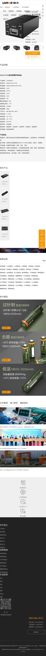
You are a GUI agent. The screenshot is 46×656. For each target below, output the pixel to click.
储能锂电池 (3, 562)
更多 (44, 260)
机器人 (2, 593)
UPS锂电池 (35, 269)
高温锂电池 (36, 279)
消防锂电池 (11, 288)
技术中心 (2, 538)
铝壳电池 (2, 269)
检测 (1, 597)
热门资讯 (14, 403)
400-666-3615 (34, 57)
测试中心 (2, 541)
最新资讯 (24, 403)
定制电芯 (11, 11)
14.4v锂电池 (34, 282)
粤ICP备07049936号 (10, 649)
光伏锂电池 (9, 272)
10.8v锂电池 (26, 275)
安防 (1, 581)
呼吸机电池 (11, 279)
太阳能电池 (11, 275)
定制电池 (19, 11)
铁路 (1, 590)
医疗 (1, 578)
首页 (4, 11)
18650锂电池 (3, 559)
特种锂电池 (40, 272)
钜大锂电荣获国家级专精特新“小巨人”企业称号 (13, 448)
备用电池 (22, 269)
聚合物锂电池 (4, 572)
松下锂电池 (3, 279)
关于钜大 (13, 19)
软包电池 (9, 269)
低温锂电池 (3, 553)
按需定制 (13, 15)
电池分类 (4, 649)
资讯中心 (5, 19)
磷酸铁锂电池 (4, 569)
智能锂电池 (3, 556)
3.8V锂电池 (27, 285)
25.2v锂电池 (26, 282)
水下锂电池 (3, 282)
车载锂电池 (11, 285)
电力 (1, 584)
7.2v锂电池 (17, 266)
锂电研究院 (3, 535)
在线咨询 (34, 53)
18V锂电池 (35, 285)
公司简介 (2, 528)
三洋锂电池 (33, 272)
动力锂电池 (3, 566)
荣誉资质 (2, 532)
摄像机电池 (3, 288)
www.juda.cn (32, 645)
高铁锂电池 (34, 275)
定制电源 (26, 11)
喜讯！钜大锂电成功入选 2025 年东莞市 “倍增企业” (14, 470)
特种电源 (2, 266)
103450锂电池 (28, 279)
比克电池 (37, 266)
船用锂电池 (25, 272)
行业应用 (5, 15)
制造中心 (2, 544)
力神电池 (31, 266)
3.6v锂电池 (9, 266)
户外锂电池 (11, 282)
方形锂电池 (3, 275)
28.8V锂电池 (19, 285)
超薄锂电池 (3, 285)
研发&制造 (22, 15)
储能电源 (15, 269)
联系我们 (21, 19)
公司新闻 (4, 403)
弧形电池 (2, 272)
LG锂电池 (24, 266)
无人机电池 (17, 272)
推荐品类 (4, 259)
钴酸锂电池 (18, 275)
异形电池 (28, 269)
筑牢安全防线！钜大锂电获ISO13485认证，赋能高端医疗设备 (17, 427)
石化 (1, 587)
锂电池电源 (18, 282)
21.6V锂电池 (19, 279)
